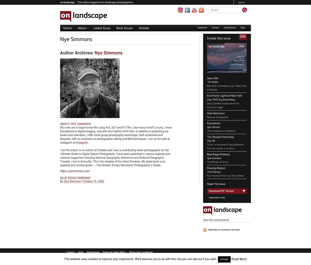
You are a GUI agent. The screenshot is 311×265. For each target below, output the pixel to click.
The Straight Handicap (220, 136)
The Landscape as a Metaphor (221, 131)
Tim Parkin (212, 82)
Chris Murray (213, 171)
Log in (241, 2)
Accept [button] (224, 259)
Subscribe (202, 28)
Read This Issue (216, 184)
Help (243, 28)
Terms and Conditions (141, 252)
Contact (215, 28)
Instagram (82, 142)
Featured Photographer (217, 117)
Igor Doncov (213, 127)
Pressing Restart (216, 168)
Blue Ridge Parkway (218, 154)
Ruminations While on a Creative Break (225, 175)
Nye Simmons (214, 158)
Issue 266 (212, 78)
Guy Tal (211, 140)
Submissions (230, 28)
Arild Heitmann (216, 113)
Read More (239, 259)
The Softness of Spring (217, 162)
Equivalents (213, 123)
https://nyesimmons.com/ (75, 171)
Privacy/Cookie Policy (114, 252)
